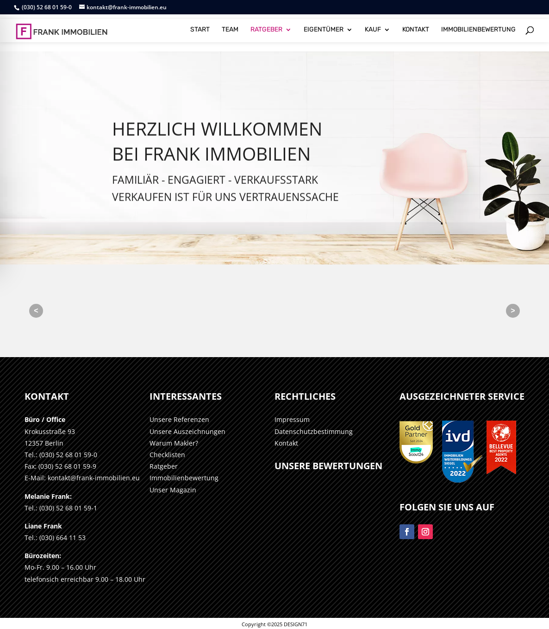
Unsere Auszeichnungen (187, 431)
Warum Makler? (174, 443)
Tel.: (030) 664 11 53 (55, 537)
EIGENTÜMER (323, 26)
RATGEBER (266, 26)
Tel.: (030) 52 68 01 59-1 (61, 507)
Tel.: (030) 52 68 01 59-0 (61, 454)
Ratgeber (164, 466)
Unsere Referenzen (179, 419)
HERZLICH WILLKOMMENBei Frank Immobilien (217, 158)
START (200, 26)
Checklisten (167, 454)
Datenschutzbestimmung (313, 431)
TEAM (230, 26)
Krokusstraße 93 (50, 431)
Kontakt (286, 443)
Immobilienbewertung (184, 477)
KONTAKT (415, 26)
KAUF (373, 26)
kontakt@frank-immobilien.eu (94, 477)
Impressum (292, 419)
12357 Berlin (44, 443)
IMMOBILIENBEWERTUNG (478, 26)
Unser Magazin (173, 489)
